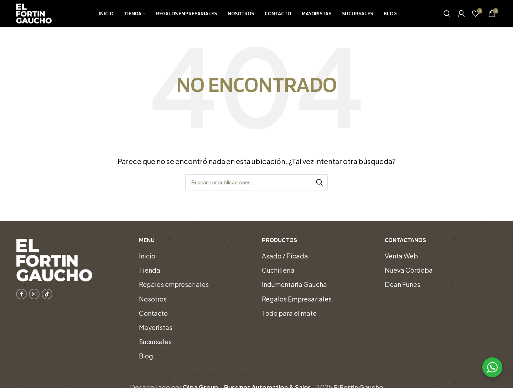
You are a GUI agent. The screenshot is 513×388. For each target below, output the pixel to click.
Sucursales (155, 346)
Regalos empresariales (174, 289)
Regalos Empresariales (297, 304)
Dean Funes (402, 289)
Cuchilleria (278, 275)
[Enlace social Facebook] (21, 299)
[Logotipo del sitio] (34, 15)
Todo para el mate (289, 318)
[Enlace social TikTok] (47, 299)
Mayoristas (155, 332)
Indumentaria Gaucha (294, 289)
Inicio (147, 261)
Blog (146, 361)
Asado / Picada (285, 261)
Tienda (149, 275)
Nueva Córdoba (409, 275)
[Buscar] (447, 16)
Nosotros (153, 304)
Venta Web (401, 261)
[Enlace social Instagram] (34, 299)
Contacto (153, 318)
